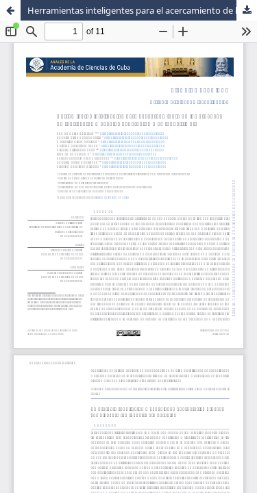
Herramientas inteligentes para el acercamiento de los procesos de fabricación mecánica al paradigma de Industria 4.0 (142, 10)
